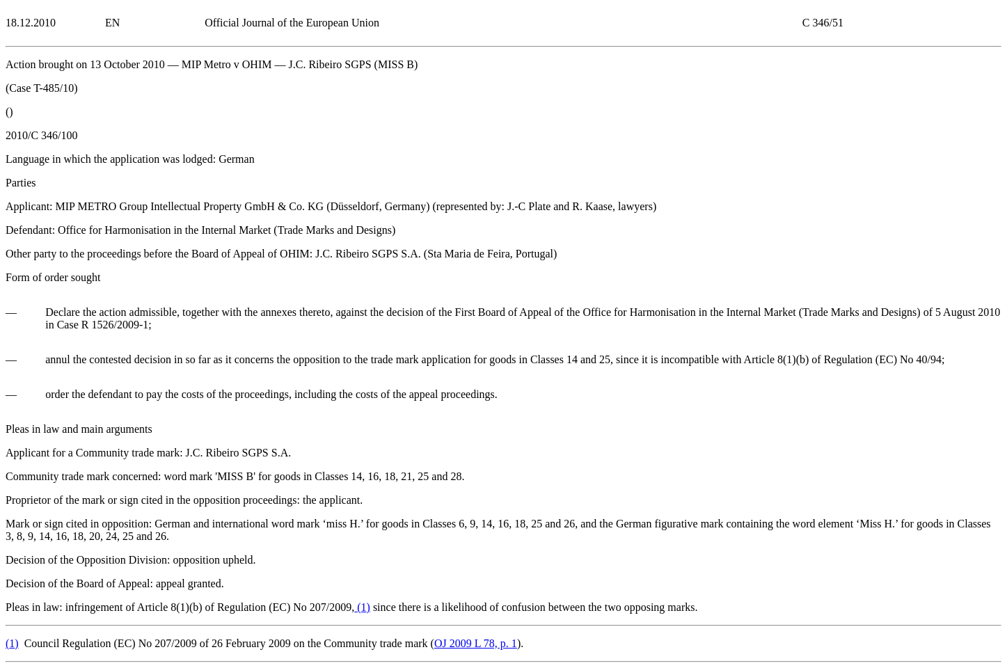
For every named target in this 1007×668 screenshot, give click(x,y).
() (362, 607)
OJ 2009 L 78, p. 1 (475, 643)
